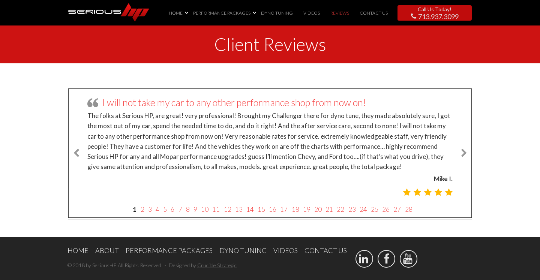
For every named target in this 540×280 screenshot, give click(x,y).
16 (272, 209)
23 (352, 209)
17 (284, 209)
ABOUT (107, 250)
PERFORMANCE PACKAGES (221, 13)
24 (363, 209)
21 (329, 209)
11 (216, 209)
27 (397, 209)
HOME (176, 13)
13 (239, 209)
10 (204, 209)
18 (295, 209)
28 (408, 209)
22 (340, 209)
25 (374, 209)
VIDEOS (311, 13)
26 (386, 209)
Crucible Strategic (217, 265)
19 (306, 209)
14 (250, 209)
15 (261, 209)
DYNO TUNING (277, 13)
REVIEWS (339, 13)
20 (318, 209)
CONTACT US (374, 13)
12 (227, 209)
